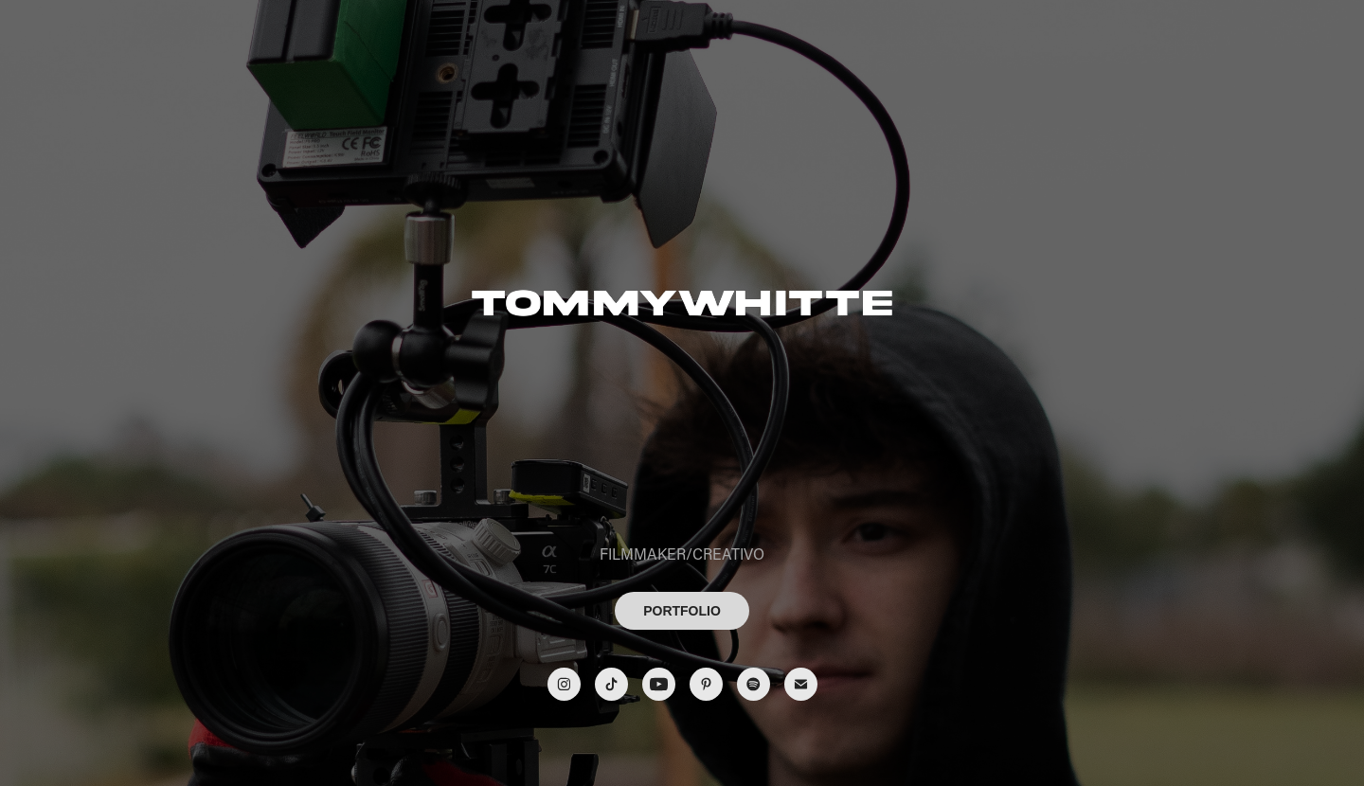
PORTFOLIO (682, 610)
